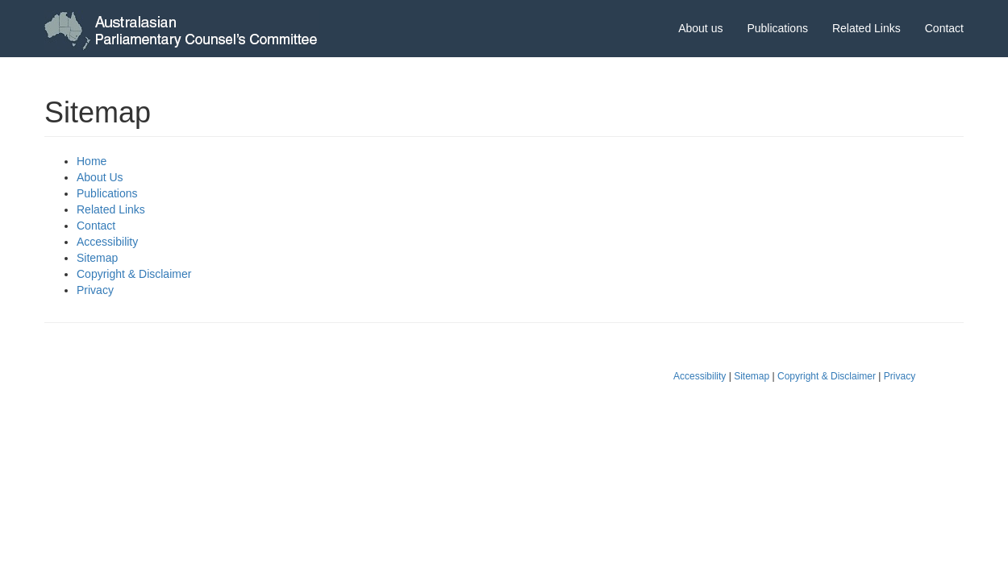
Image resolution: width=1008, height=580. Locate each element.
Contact (944, 28)
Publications (777, 28)
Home (91, 161)
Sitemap (97, 257)
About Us (100, 177)
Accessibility (107, 241)
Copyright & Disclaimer (134, 273)
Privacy (95, 290)
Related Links (866, 28)
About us (700, 28)
